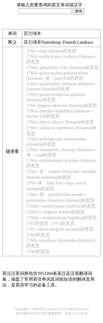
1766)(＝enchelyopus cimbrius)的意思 (61, 206)
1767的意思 (37, 223)
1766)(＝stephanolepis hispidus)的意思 (61, 217)
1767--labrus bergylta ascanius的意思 (59, 229)
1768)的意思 (38, 235)
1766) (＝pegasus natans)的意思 (55, 211)
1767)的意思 (62, 223)
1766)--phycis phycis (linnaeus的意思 (60, 122)
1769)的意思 (38, 251)
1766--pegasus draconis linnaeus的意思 (61, 105)
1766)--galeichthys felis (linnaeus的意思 (62, 67)
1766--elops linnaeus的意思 (51, 51)
